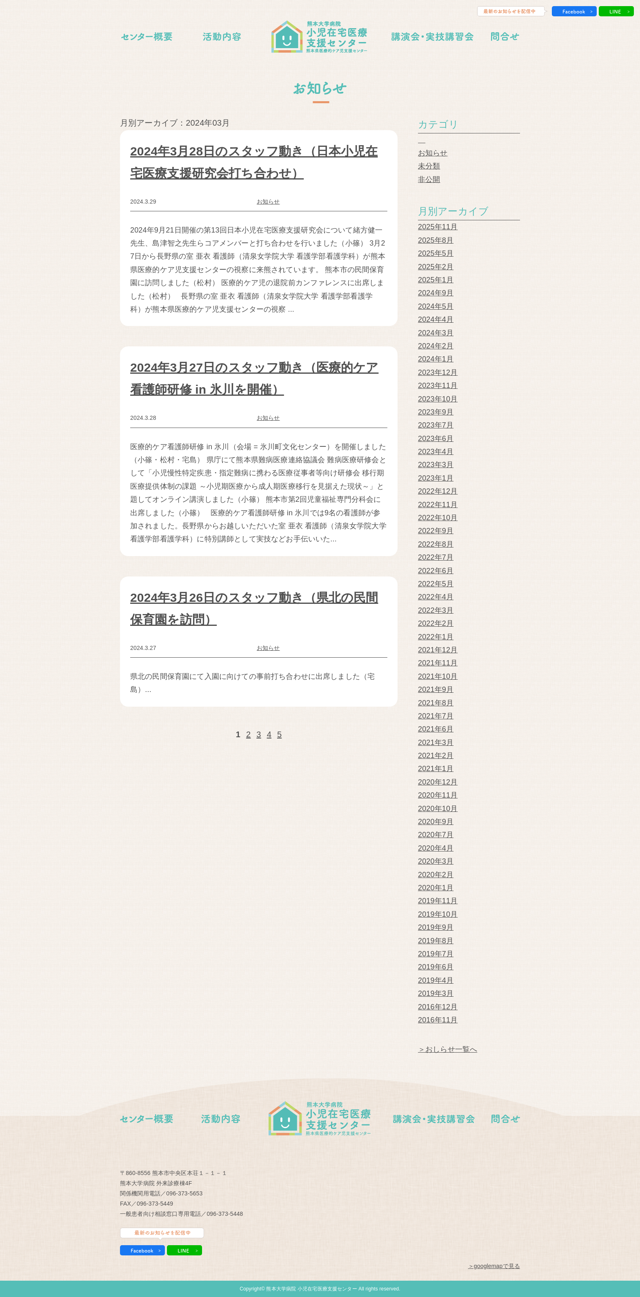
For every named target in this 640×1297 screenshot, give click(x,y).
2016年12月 (438, 1007)
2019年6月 (435, 967)
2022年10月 (438, 518)
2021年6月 (435, 729)
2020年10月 (438, 809)
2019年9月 (435, 927)
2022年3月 (435, 610)
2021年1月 (435, 769)
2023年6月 (435, 439)
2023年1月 (435, 478)
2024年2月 (435, 346)
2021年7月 (435, 716)
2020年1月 (435, 888)
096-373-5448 (225, 1214)
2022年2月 (435, 623)
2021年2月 (435, 756)
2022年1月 (435, 637)
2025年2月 (435, 267)
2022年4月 (435, 597)
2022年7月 (435, 557)
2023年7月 (435, 425)
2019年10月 (438, 914)
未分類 (429, 166)
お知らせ (268, 201)
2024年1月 (435, 359)
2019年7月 (435, 954)
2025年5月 (435, 253)
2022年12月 (438, 491)
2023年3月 (435, 465)
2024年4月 (435, 319)
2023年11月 (438, 385)
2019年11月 (438, 901)
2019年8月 (435, 941)
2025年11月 (438, 227)
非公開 (429, 179)
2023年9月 (435, 412)
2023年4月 (435, 452)
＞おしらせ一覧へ (447, 1049)
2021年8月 (435, 703)
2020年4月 (435, 848)
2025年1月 (435, 280)
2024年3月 (435, 333)
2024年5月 (435, 306)
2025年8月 (435, 240)
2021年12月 (438, 650)
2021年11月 (438, 663)
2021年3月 (435, 742)
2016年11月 (438, 1020)
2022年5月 (435, 584)
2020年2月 (435, 875)
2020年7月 (435, 835)
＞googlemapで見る (494, 1266)
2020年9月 (435, 822)
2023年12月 (438, 372)
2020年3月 (435, 861)
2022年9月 (435, 531)
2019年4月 (435, 980)
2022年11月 (438, 505)
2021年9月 (435, 689)
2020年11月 (438, 795)
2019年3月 (435, 993)
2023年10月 (438, 399)
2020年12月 (438, 782)
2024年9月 (435, 293)
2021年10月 (438, 676)
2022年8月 (435, 544)
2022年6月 (435, 571)
